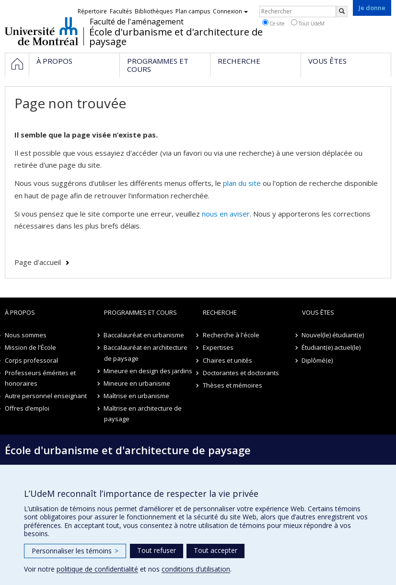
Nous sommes (26, 335)
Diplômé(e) (317, 360)
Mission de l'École (30, 347)
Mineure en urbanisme (137, 383)
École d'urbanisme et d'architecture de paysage (176, 36)
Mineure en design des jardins (148, 371)
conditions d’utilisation (196, 569)
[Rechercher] (342, 11)
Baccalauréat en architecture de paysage (146, 352)
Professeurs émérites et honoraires (40, 378)
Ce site (273, 23)
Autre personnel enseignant (46, 395)
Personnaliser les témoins (75, 550)
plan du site (242, 183)
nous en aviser (226, 213)
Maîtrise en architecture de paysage (143, 413)
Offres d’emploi (27, 408)
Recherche (220, 312)
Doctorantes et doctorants (241, 372)
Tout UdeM (308, 23)
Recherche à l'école (231, 335)
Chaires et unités (227, 360)
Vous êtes (318, 312)
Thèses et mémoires (232, 385)
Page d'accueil (37, 262)
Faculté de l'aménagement (137, 21)
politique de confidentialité (97, 569)
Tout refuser (156, 550)
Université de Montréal (41, 31)
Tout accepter (215, 550)
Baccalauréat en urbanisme (144, 335)
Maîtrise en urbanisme (137, 395)
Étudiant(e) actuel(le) (331, 347)
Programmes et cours (140, 312)
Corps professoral (31, 360)
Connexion (230, 11)
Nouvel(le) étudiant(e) (333, 335)
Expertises (218, 347)
